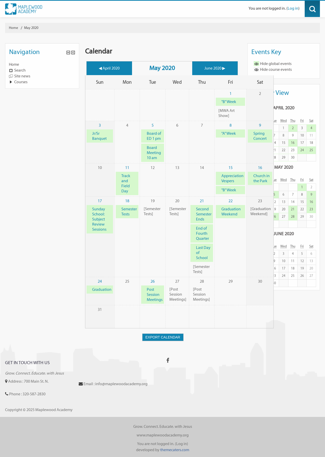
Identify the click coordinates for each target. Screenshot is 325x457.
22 (231, 200)
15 (231, 167)
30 (293, 157)
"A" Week (228, 133)
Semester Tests (129, 211)
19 (274, 209)
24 (100, 281)
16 (260, 167)
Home (14, 64)
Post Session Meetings (154, 294)
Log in (293, 8)
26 (153, 281)
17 (100, 200)
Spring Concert (260, 136)
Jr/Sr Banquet (99, 136)
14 (274, 143)
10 (302, 135)
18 (127, 200)
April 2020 (283, 107)
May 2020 (31, 28)
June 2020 (283, 233)
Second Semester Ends (204, 214)
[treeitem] (42, 64)
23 (293, 150)
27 (283, 216)
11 (127, 167)
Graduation (101, 289)
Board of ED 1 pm (154, 136)
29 (283, 157)
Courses (20, 81)
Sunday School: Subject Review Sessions (99, 219)
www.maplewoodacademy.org (163, 435)
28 (274, 157)
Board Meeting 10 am (154, 152)
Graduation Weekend (231, 211)
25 (311, 150)
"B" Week (228, 101)
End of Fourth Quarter (202, 233)
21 (202, 200)
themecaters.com (174, 449)
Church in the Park (261, 178)
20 (283, 209)
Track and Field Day (125, 183)
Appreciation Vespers (232, 178)
